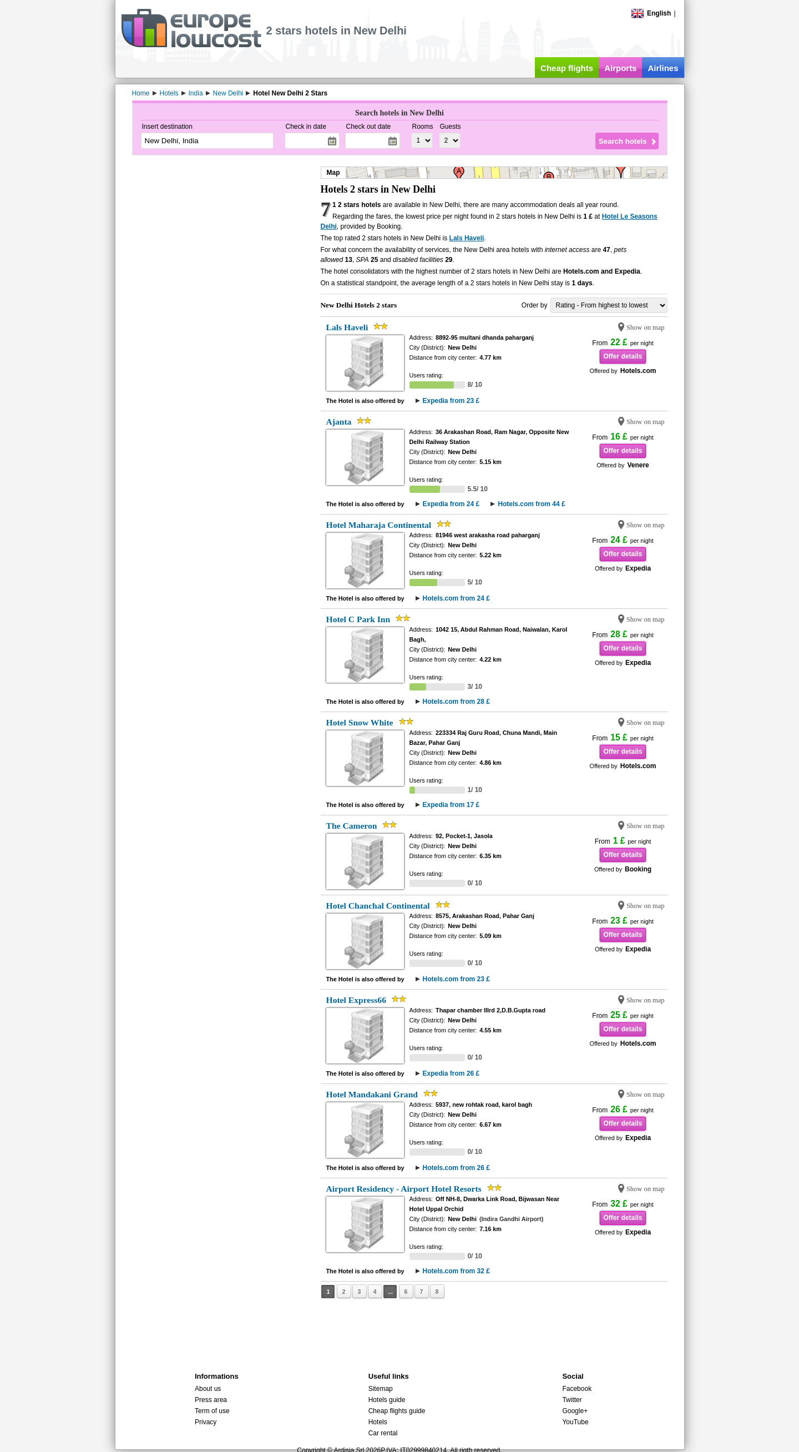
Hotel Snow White (359, 722)
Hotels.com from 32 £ (456, 1271)
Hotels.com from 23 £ (456, 979)
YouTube (575, 1422)
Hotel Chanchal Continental (378, 905)
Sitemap (380, 1389)
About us (208, 1389)
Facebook (576, 1389)
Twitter (571, 1400)
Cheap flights (566, 68)
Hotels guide (387, 1400)
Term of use (212, 1411)
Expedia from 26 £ (451, 1073)
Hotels (377, 1422)
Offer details (622, 356)
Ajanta (339, 421)
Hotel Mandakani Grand (372, 1094)
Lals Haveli (466, 238)
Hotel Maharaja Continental (379, 525)
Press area (211, 1400)
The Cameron (351, 825)
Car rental (383, 1433)
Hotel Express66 (356, 1000)
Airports (620, 68)
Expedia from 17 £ (451, 805)
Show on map (645, 327)
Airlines (663, 68)
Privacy (205, 1422)
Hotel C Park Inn (358, 619)
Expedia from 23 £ (451, 401)
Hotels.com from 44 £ (531, 504)
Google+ (575, 1411)
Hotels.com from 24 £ (456, 598)
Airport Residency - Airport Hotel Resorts (404, 1188)
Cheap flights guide (397, 1411)
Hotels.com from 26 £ (456, 1168)
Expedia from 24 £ (451, 504)
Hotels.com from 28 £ (456, 701)
